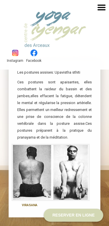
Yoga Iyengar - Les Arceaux (38, 25)
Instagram (15, 56)
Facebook (33, 56)
